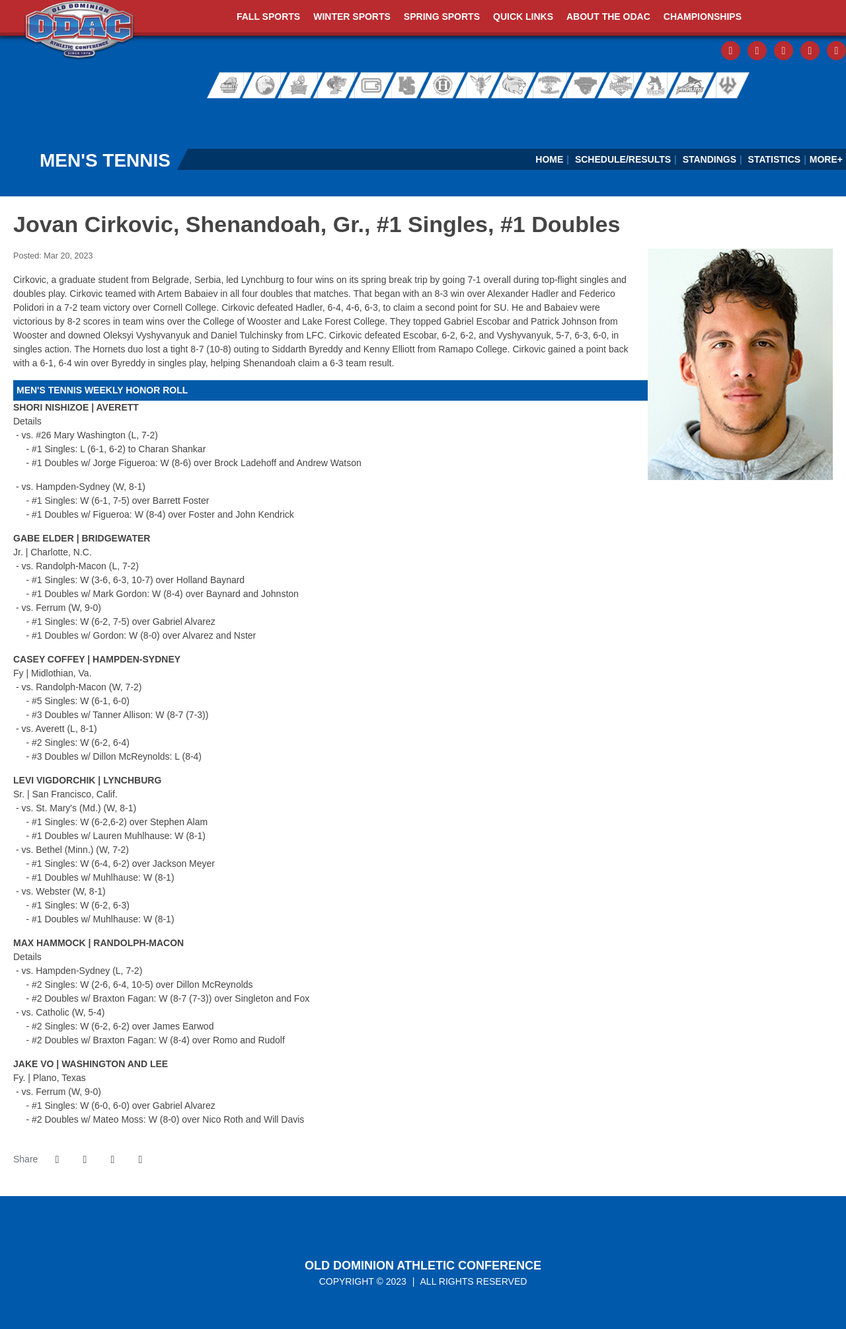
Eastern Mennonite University (298, 86)
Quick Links (523, 16)
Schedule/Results (623, 159)
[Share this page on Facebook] (57, 1159)
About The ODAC (608, 16)
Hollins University (447, 86)
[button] (140, 1159)
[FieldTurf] (0, 115)
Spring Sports (442, 16)
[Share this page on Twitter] (84, 1159)
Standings (709, 159)
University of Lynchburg (483, 86)
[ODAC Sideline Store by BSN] (341, 115)
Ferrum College (335, 86)
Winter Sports (352, 16)
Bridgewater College (261, 86)
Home (549, 159)
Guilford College (372, 86)
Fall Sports (268, 16)
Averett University (224, 86)
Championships (703, 16)
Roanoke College (583, 86)
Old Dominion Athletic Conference (423, 1265)
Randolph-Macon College (549, 86)
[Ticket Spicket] (682, 115)
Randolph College (516, 86)
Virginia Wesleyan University (691, 86)
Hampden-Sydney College (409, 86)
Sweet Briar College (650, 86)
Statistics (774, 159)
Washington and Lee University (740, 86)
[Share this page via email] (112, 1159)
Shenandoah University (617, 86)
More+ (826, 159)
